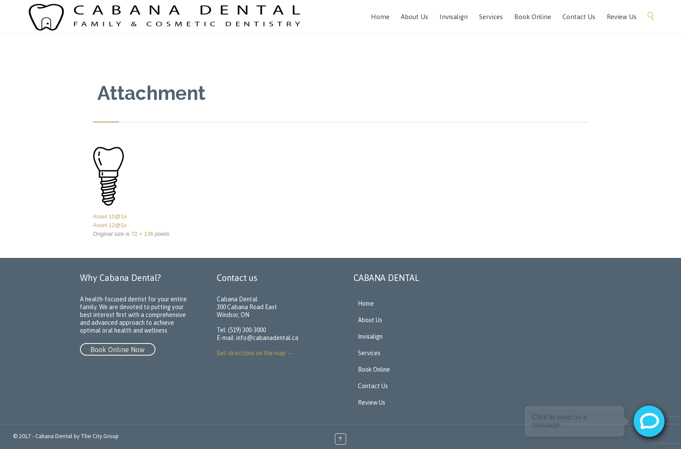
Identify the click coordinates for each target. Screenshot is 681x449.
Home (366, 303)
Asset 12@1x (110, 225)
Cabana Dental (54, 436)
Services (369, 353)
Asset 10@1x (110, 216)
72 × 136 (142, 234)
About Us (370, 320)
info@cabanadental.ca (267, 337)
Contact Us (373, 386)
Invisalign (370, 336)
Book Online (374, 369)
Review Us (371, 402)
